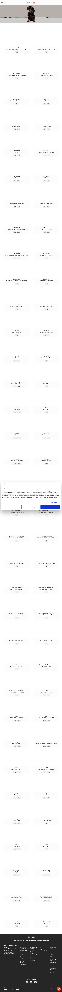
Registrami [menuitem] (52, 956)
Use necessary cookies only (11, 507)
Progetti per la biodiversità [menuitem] (33, 958)
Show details (54, 502)
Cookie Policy (15, 989)
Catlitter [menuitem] (22, 952)
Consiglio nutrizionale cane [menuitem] (23, 959)
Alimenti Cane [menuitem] (23, 950)
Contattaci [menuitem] (53, 962)
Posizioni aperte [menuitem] (52, 971)
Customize (31, 507)
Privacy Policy (6, 989)
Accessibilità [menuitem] (23, 964)
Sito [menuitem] (51, 948)
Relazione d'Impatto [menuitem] (32, 961)
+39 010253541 (8, 952)
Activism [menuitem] (32, 953)
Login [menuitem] (51, 954)
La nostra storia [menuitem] (32, 951)
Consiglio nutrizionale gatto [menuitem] (23, 955)
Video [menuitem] (41, 949)
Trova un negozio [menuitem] (52, 964)
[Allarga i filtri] (59, 989)
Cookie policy (33, 495)
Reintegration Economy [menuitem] (33, 948)
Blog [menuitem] (41, 947)
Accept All (50, 507)
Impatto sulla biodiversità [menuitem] (23, 962)
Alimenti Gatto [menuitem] (24, 948)
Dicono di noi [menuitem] (43, 951)
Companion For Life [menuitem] (34, 955)
